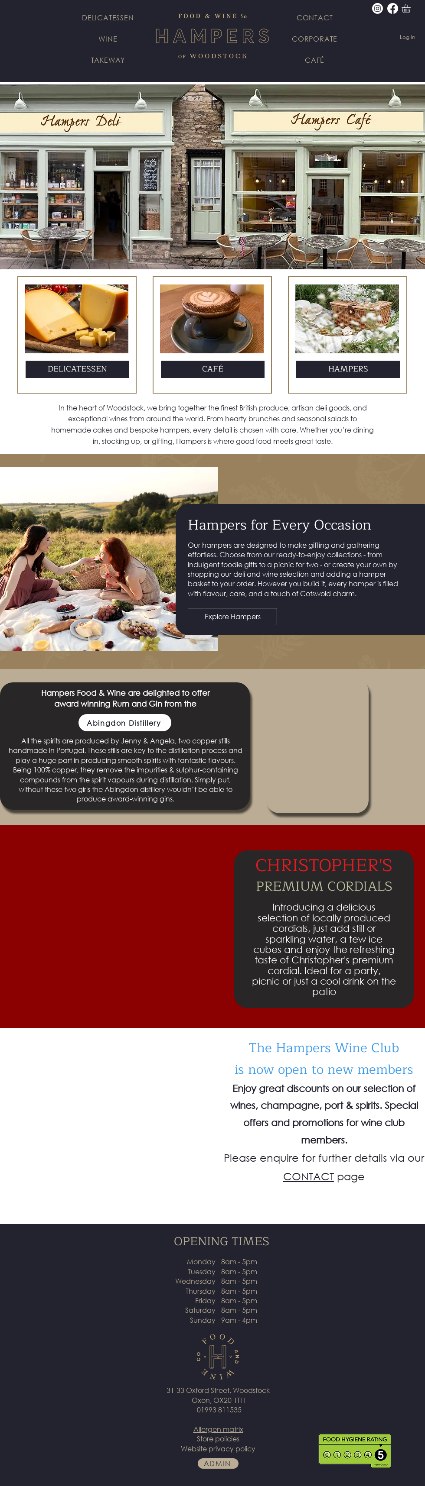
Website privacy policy (218, 1448)
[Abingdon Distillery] (124, 722)
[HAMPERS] (348, 369)
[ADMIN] (218, 1463)
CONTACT (308, 1175)
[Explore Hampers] (232, 616)
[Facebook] (392, 8)
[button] (411, 8)
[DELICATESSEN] (77, 369)
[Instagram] (377, 8)
